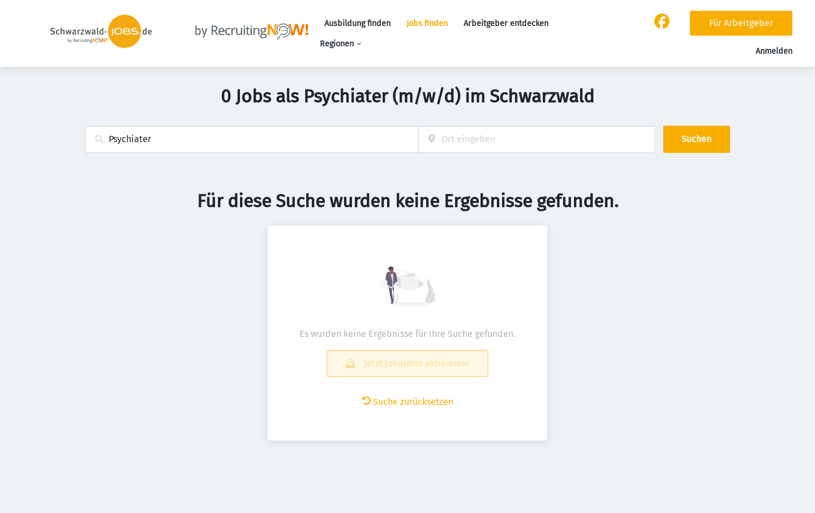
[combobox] (251, 139)
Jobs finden (427, 23)
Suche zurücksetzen (407, 401)
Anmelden (774, 51)
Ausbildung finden (357, 23)
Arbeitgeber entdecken (506, 23)
